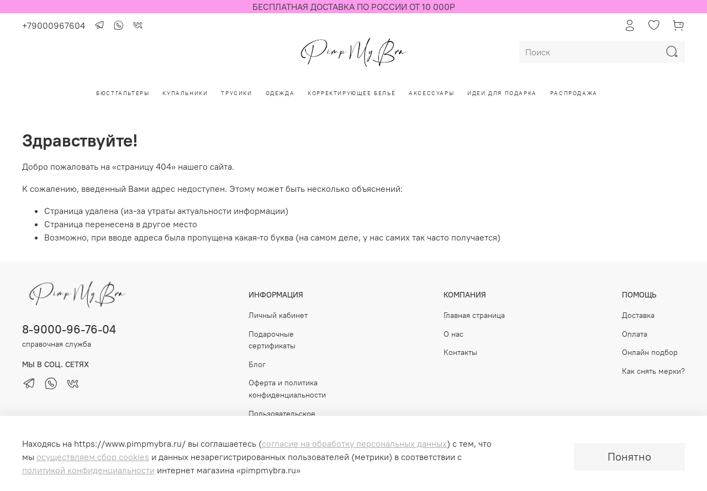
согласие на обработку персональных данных (354, 443)
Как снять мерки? (653, 371)
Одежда (280, 93)
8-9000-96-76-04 (69, 329)
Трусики (236, 93)
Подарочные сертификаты (272, 340)
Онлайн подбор (650, 352)
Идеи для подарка (502, 93)
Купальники (185, 93)
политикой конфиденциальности (88, 470)
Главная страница (474, 315)
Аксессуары (431, 93)
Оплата (634, 334)
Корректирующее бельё (351, 93)
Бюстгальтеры (122, 93)
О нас (453, 334)
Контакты (460, 352)
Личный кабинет (278, 315)
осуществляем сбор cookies (92, 456)
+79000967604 (53, 25)
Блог (257, 364)
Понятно (629, 456)
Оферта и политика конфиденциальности (287, 389)
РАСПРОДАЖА (574, 93)
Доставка (638, 315)
